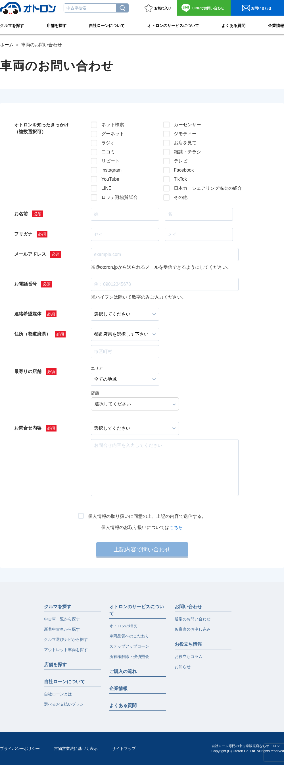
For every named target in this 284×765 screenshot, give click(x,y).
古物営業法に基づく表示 (76, 748)
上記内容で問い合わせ (142, 549)
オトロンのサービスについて (173, 24)
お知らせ (183, 666)
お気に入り (162, 8)
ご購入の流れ (123, 671)
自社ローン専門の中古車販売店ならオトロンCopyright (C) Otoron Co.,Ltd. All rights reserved (248, 748)
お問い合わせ (208, 8)
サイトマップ (124, 748)
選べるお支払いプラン (64, 704)
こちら (176, 527)
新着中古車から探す (62, 629)
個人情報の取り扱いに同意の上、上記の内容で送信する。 (147, 516)
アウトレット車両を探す (66, 649)
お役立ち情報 (188, 644)
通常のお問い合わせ (192, 619)
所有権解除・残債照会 (129, 656)
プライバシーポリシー (20, 748)
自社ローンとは (58, 694)
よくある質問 (233, 24)
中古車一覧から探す (62, 619)
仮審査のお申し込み (192, 629)
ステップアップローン (129, 646)
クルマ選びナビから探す (66, 639)
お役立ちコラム (188, 656)
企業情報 (276, 24)
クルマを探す (12, 24)
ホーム (7, 44)
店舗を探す (56, 24)
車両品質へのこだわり (129, 636)
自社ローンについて (107, 24)
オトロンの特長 (123, 626)
